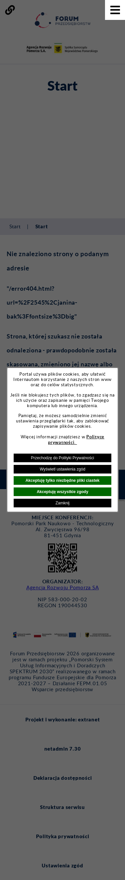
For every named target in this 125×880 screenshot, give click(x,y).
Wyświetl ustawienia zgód (62, 469)
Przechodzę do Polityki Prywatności (62, 458)
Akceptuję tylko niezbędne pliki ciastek (62, 480)
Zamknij (62, 503)
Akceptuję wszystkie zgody (62, 491)
